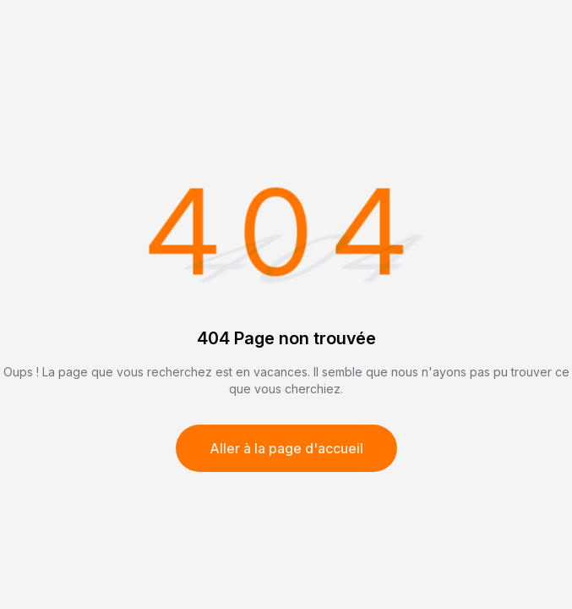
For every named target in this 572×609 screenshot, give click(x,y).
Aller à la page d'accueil (286, 448)
